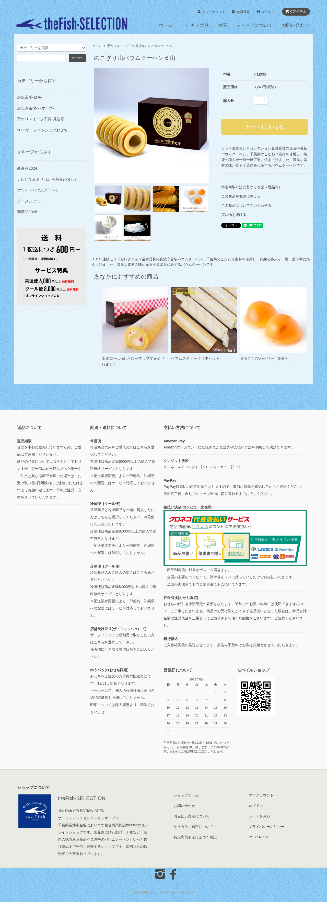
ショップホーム (186, 795)
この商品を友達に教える (241, 196)
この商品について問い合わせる (246, 205)
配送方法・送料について (193, 827)
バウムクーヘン (162, 46)
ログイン (267, 12)
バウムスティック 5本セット (195, 358)
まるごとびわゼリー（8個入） (266, 358)
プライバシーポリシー (266, 827)
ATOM (263, 837)
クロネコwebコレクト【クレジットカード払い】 (203, 467)
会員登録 (243, 12)
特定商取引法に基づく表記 (195, 837)
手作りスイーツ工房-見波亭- (126, 46)
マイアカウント (213, 12)
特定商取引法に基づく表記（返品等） (251, 187)
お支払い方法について (191, 816)
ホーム (165, 25)
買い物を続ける (233, 215)
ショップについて (254, 25)
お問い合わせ (295, 25)
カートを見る (259, 816)
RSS (252, 837)
